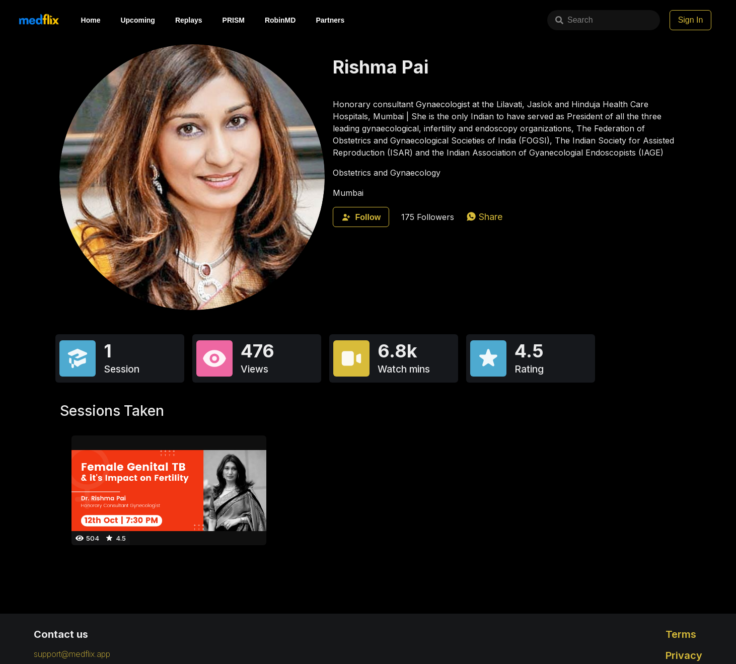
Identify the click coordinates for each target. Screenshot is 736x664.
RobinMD (280, 20)
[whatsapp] (484, 217)
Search (537, 20)
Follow (361, 217)
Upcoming (137, 20)
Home (91, 20)
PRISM (234, 20)
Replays (188, 20)
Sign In (690, 20)
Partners (330, 20)
